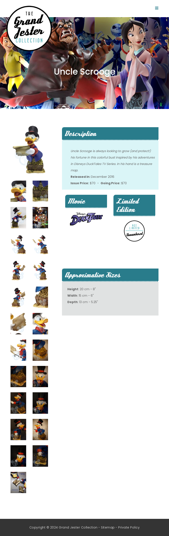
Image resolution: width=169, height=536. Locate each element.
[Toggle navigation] (157, 8)
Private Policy (129, 527)
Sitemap (108, 527)
